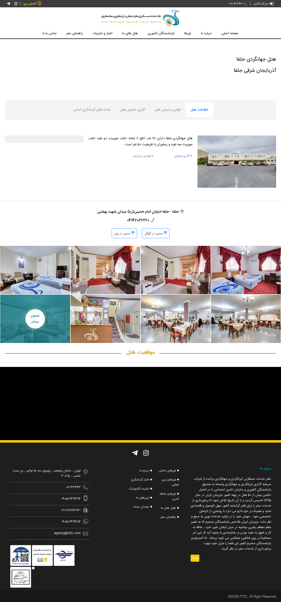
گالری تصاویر (182, 156)
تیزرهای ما (142, 498)
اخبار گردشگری (139, 480)
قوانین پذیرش (142, 156)
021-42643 (233, 3)
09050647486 (71, 498)
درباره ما (143, 471)
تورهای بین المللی (170, 482)
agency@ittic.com (67, 533)
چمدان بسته (141, 508)
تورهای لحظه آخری (169, 497)
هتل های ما (168, 509)
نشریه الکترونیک (138, 489)
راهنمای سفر (168, 518)
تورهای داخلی (167, 471)
